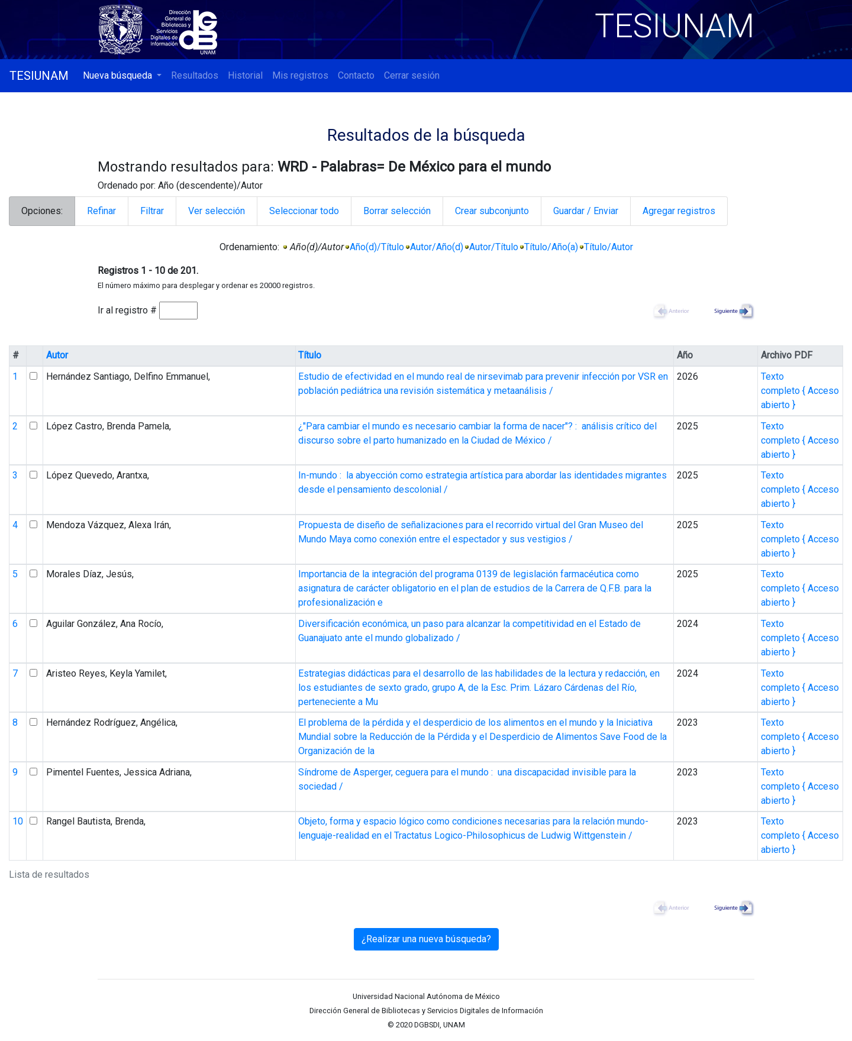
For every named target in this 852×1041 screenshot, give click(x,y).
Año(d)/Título (377, 247)
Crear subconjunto (492, 210)
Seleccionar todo (304, 210)
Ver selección (216, 210)
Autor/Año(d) (436, 247)
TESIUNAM (39, 76)
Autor (57, 355)
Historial (245, 75)
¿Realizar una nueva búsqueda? (426, 939)
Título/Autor (608, 247)
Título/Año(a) (551, 247)
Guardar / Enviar (585, 210)
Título (309, 355)
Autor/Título (493, 247)
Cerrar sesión (412, 75)
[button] (122, 76)
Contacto (356, 75)
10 (17, 821)
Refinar (101, 210)
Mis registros (300, 75)
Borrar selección (397, 210)
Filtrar (152, 210)
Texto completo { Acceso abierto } (800, 390)
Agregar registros (679, 210)
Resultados (194, 75)
